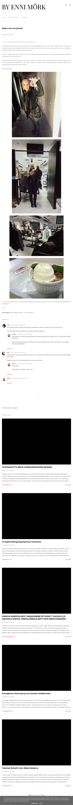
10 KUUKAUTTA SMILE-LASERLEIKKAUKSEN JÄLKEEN (27, 467)
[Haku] (66, 3)
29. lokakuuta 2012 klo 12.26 (24, 334)
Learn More (34, 803)
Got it (40, 803)
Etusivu (3, 17)
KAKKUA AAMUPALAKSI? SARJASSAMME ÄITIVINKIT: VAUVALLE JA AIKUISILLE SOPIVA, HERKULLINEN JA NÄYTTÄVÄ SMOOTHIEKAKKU (34, 617)
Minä (15, 312)
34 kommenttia (7, 785)
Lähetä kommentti (8, 636)
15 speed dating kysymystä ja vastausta (21, 541)
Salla (8, 325)
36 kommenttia (7, 711)
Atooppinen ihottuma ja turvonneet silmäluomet (26, 693)
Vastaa (9, 348)
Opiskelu (20, 312)
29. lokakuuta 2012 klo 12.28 (24, 363)
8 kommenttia (7, 559)
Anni (8, 352)
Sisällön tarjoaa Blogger (36, 795)
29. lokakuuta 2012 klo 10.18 (18, 352)
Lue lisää (68, 485)
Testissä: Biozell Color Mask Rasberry (20, 768)
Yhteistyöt (24, 17)
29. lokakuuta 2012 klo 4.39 (18, 325)
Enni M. (14, 334)
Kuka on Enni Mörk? (13, 17)
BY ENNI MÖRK (24, 7)
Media (11, 312)
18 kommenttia (7, 485)
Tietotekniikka (29, 312)
